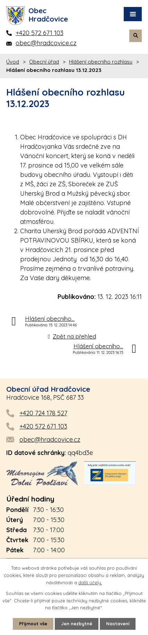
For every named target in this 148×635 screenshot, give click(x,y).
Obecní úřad (44, 61)
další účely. (90, 582)
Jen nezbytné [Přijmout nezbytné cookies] (76, 623)
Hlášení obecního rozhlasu (100, 61)
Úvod (12, 61)
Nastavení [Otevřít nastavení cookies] (117, 623)
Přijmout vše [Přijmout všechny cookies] (33, 623)
